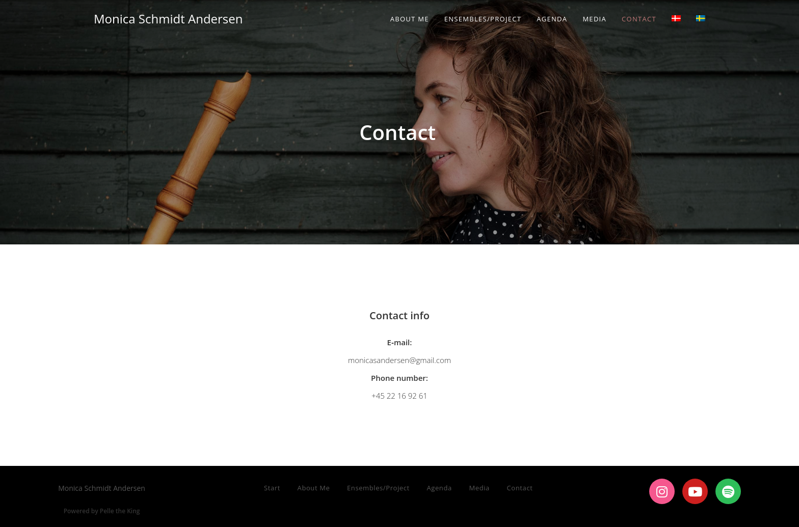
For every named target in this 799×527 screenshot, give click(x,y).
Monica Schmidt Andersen (168, 18)
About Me (314, 487)
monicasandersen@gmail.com (399, 360)
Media (479, 487)
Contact (520, 487)
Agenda (439, 487)
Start (272, 487)
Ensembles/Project (378, 487)
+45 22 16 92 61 (399, 396)
